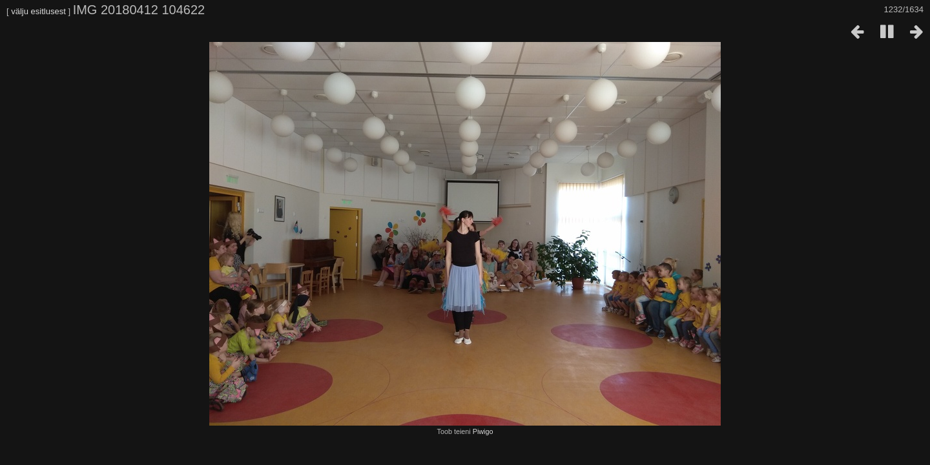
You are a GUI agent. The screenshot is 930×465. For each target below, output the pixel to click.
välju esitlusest (38, 11)
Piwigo (483, 431)
